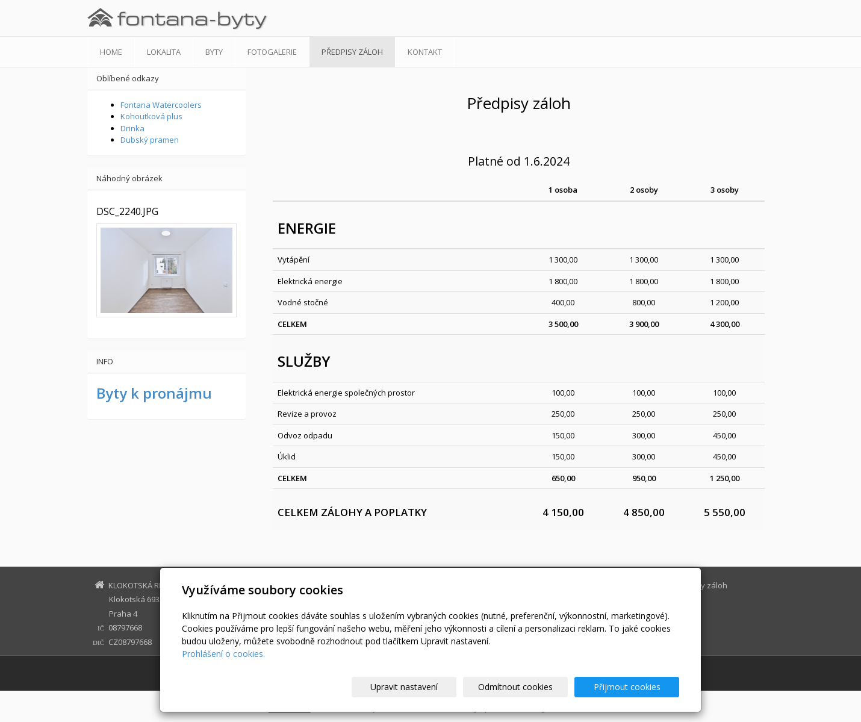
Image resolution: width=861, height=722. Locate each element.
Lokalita (164, 51)
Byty (214, 51)
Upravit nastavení (436, 686)
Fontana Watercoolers (161, 104)
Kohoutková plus (151, 116)
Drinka (132, 128)
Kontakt (425, 51)
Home (111, 51)
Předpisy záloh (352, 51)
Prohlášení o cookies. (223, 653)
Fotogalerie (272, 51)
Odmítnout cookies (534, 686)
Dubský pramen (149, 139)
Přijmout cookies (633, 686)
